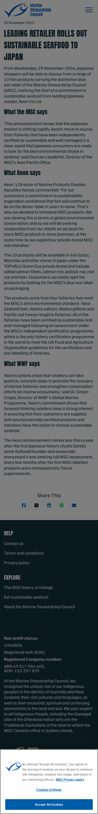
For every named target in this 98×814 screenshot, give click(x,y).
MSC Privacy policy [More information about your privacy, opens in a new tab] (70, 784)
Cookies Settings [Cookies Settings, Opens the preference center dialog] (48, 795)
